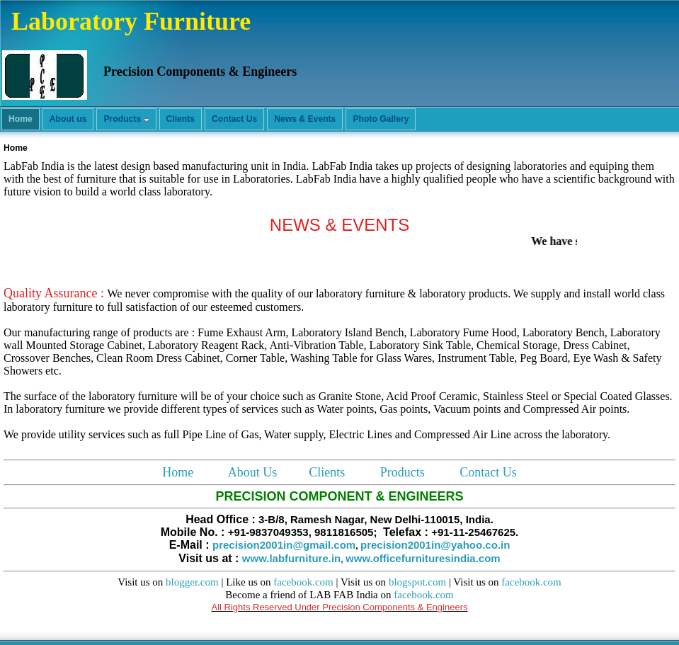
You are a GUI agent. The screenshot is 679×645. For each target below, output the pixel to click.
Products (402, 472)
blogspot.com (417, 582)
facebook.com (303, 582)
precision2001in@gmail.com (283, 545)
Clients (327, 472)
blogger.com (192, 582)
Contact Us (488, 472)
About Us (253, 472)
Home (177, 472)
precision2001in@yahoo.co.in (435, 545)
